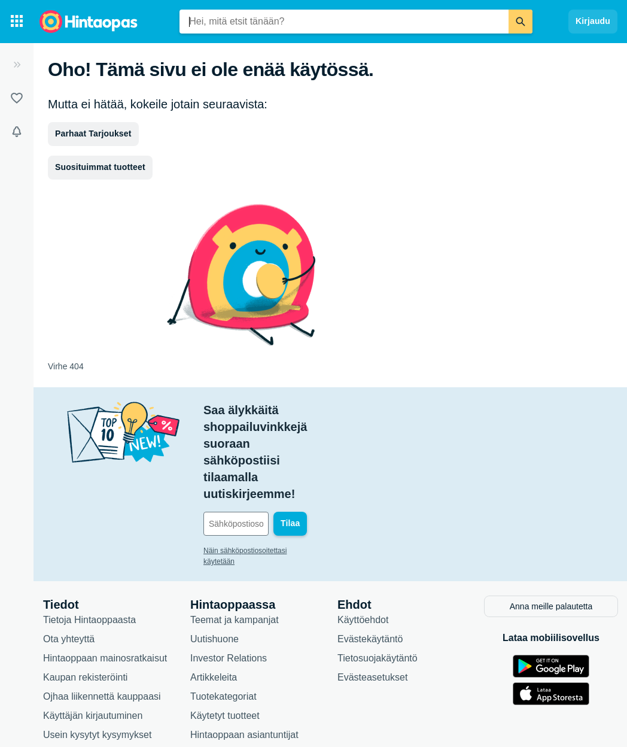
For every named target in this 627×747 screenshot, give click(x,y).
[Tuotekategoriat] (17, 21)
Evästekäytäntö (370, 570)
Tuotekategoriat (223, 627)
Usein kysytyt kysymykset (97, 666)
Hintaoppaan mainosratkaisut (105, 589)
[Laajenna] (17, 65)
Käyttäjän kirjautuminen (92, 647)
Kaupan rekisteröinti (85, 608)
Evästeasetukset (372, 608)
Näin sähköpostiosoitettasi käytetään (261, 483)
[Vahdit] (17, 132)
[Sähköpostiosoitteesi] (284, 457)
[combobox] (344, 22)
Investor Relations (228, 589)
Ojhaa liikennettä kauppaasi (102, 627)
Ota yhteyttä (69, 570)
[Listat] (17, 98)
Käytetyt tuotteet (225, 647)
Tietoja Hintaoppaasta (89, 551)
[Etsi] (520, 22)
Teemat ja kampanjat (234, 551)
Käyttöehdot (362, 551)
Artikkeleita (213, 608)
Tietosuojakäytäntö (377, 589)
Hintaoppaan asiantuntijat (244, 666)
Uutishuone (214, 570)
